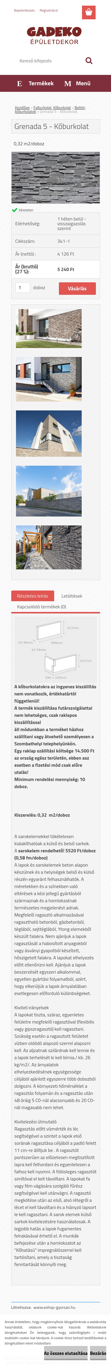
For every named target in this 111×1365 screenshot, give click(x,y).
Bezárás (98, 1353)
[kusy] (22, 287)
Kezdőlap (22, 108)
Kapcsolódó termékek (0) (41, 606)
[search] (89, 60)
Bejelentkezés (24, 10)
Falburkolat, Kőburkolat (52, 108)
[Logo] (55, 35)
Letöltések (72, 595)
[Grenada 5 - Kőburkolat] (56, 154)
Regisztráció (49, 10)
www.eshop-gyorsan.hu (54, 1307)
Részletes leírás (32, 595)
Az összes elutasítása (66, 1353)
